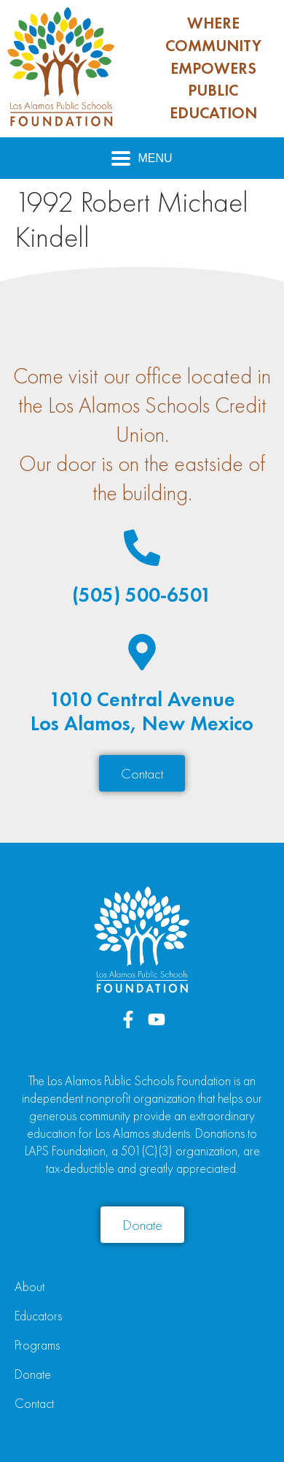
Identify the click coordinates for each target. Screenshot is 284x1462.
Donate (33, 1374)
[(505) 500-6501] (142, 547)
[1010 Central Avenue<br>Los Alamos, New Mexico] (142, 652)
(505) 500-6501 (142, 595)
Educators (38, 1315)
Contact (34, 1403)
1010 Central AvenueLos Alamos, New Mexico (142, 711)
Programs (37, 1344)
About (29, 1286)
